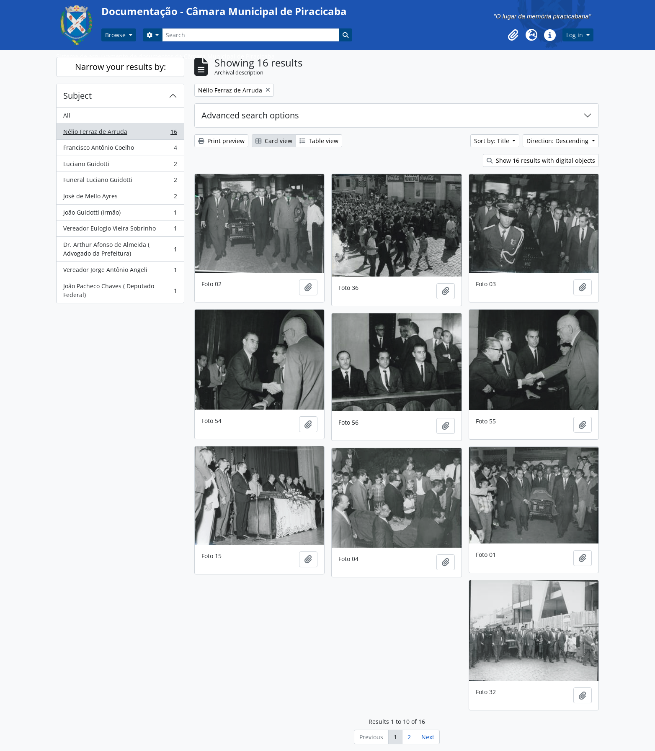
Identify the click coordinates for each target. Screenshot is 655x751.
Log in (575, 35)
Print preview (221, 141)
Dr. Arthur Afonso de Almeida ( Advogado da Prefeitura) (120, 249)
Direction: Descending (558, 141)
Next (427, 737)
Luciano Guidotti (120, 165)
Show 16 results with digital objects (541, 160)
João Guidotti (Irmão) (120, 214)
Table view (318, 141)
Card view (273, 141)
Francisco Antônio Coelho (120, 149)
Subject (77, 95)
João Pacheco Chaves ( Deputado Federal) (120, 290)
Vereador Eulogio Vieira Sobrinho (120, 230)
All (66, 115)
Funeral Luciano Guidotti (120, 181)
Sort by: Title (492, 141)
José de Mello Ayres (120, 198)
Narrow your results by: (120, 66)
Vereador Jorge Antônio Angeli (120, 271)
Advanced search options (250, 115)
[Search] (250, 34)
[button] (513, 35)
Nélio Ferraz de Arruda (120, 133)
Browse (116, 35)
